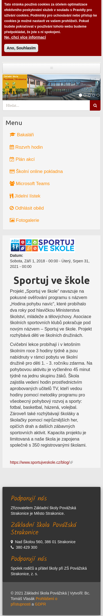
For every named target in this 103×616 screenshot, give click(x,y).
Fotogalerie (24, 220)
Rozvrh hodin (26, 147)
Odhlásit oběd (27, 208)
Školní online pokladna (36, 171)
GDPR (40, 604)
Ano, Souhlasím (21, 45)
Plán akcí (22, 159)
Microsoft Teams (30, 183)
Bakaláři (22, 134)
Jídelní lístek (25, 196)
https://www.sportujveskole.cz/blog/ (41, 462)
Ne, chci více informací (25, 35)
